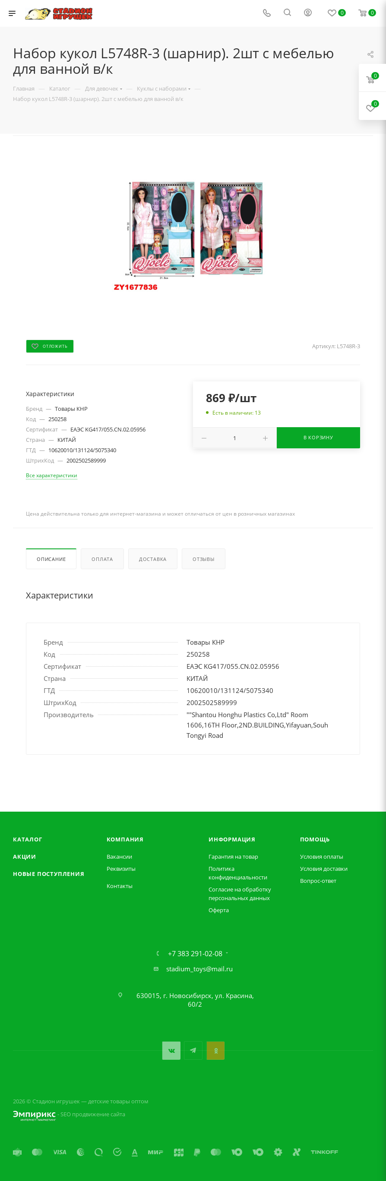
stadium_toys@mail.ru (199, 968)
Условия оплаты (321, 856)
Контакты (120, 886)
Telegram (193, 1050)
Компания (125, 839)
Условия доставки (324, 868)
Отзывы (204, 559)
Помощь (315, 839)
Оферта (219, 910)
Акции (24, 856)
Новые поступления (49, 874)
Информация (232, 839)
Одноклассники (215, 1050)
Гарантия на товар (233, 856)
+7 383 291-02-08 (195, 953)
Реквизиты (121, 868)
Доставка (153, 559)
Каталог (27, 839)
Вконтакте (171, 1050)
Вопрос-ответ (318, 881)
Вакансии (119, 856)
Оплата (102, 559)
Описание (51, 559)
